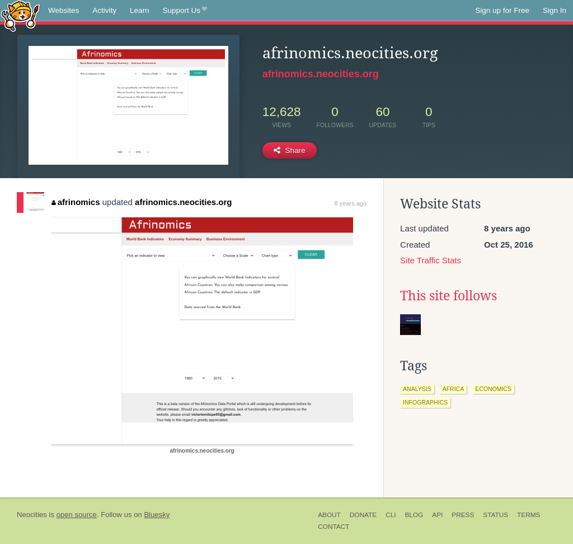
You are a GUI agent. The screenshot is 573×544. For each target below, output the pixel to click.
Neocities (32, 514)
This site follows (448, 296)
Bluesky (157, 514)
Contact (333, 527)
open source (77, 514)
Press (463, 515)
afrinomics (75, 202)
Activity (104, 10)
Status (495, 515)
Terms (528, 515)
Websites (63, 10)
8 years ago (351, 203)
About (329, 515)
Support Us (185, 10)
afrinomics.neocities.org (320, 74)
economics (493, 388)
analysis (417, 388)
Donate (363, 515)
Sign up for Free (502, 10)
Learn (139, 10)
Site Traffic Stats (430, 260)
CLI (391, 515)
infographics (425, 402)
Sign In (554, 10)
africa (453, 388)
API (437, 515)
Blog (414, 515)
